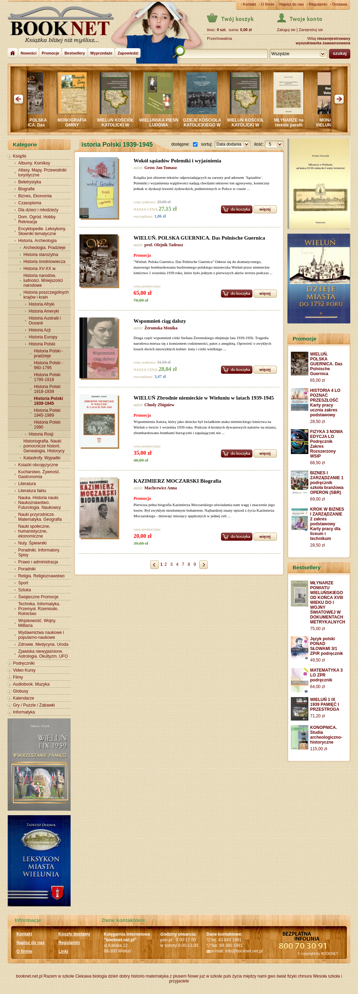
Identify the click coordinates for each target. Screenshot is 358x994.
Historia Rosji (41, 434)
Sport (23, 582)
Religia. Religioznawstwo (41, 575)
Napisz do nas (291, 4)
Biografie (26, 189)
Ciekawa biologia (91, 976)
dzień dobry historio (126, 976)
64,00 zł (317, 686)
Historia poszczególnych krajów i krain (46, 295)
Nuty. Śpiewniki (32, 543)
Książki (19, 156)
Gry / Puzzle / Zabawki (34, 705)
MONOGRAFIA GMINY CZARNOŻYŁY (75, 125)
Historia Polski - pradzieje (48, 353)
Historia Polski (42, 344)
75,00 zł (317, 628)
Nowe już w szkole (205, 976)
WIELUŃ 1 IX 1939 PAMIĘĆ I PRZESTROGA (324, 704)
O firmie (267, 4)
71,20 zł (317, 716)
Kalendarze (23, 698)
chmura (305, 976)
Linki (63, 951)
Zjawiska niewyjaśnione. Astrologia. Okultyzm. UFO (43, 654)
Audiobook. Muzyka (31, 684)
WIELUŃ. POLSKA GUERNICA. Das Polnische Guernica (31, 125)
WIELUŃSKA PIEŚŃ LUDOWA (161, 122)
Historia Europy (43, 337)
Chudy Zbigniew (159, 404)
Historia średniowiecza (44, 261)
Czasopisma (29, 202)
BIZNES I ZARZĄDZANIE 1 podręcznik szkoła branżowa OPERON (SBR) (326, 482)
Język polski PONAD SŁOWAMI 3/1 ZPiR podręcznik (326, 646)
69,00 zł (317, 499)
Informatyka (24, 712)
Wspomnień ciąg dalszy (160, 321)
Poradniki (27, 569)
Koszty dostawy (74, 933)
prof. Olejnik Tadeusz (163, 244)
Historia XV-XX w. (39, 268)
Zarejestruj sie (311, 30)
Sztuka (24, 589)
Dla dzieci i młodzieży (38, 209)
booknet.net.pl (29, 976)
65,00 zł (317, 380)
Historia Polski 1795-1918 (47, 377)
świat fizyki (286, 976)
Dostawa (339, 4)
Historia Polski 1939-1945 (48, 401)
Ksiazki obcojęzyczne (38, 464)
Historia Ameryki (44, 311)
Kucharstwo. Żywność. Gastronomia (39, 474)
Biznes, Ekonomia (35, 195)
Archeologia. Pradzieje (44, 247)
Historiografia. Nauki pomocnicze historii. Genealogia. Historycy (43, 446)
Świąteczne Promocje (38, 596)
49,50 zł (317, 660)
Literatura (27, 483)
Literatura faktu (32, 490)
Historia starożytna (40, 254)
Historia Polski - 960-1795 (48, 365)
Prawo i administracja (38, 562)
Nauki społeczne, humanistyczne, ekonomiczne (34, 531)
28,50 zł (317, 421)
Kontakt (249, 4)
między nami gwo (259, 976)
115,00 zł (318, 748)
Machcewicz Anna (160, 487)
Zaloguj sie (286, 30)
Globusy (20, 691)
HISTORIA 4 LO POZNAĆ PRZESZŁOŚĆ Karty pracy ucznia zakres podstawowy (325, 402)
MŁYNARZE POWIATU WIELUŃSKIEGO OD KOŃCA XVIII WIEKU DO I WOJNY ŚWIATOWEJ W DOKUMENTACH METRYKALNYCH (327, 602)
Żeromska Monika (161, 328)
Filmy (18, 677)
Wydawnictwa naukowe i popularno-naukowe (41, 635)
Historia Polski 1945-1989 (47, 413)
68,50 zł (317, 462)
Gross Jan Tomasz (160, 167)
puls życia (232, 976)
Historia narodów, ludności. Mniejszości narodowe (43, 280)
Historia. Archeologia (37, 240)
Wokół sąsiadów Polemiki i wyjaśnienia (177, 160)
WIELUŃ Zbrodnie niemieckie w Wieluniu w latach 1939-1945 (204, 398)
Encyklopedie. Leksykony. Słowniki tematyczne (42, 231)
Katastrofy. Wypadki (41, 457)
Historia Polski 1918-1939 (47, 389)
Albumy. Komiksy (34, 163)
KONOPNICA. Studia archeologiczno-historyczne (326, 735)
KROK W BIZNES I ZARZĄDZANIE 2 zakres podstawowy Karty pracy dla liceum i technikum (327, 524)
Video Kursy (24, 670)
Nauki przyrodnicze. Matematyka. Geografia (40, 517)
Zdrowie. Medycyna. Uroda (43, 644)
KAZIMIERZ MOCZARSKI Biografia (177, 481)
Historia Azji (40, 330)
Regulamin (318, 4)
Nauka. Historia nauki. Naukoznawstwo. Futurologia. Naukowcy (39, 502)
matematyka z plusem (166, 976)
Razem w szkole (59, 976)
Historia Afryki (41, 304)
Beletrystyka (29, 182)
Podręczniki (24, 663)
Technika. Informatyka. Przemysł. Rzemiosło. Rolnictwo (39, 608)
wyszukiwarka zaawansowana (323, 43)
